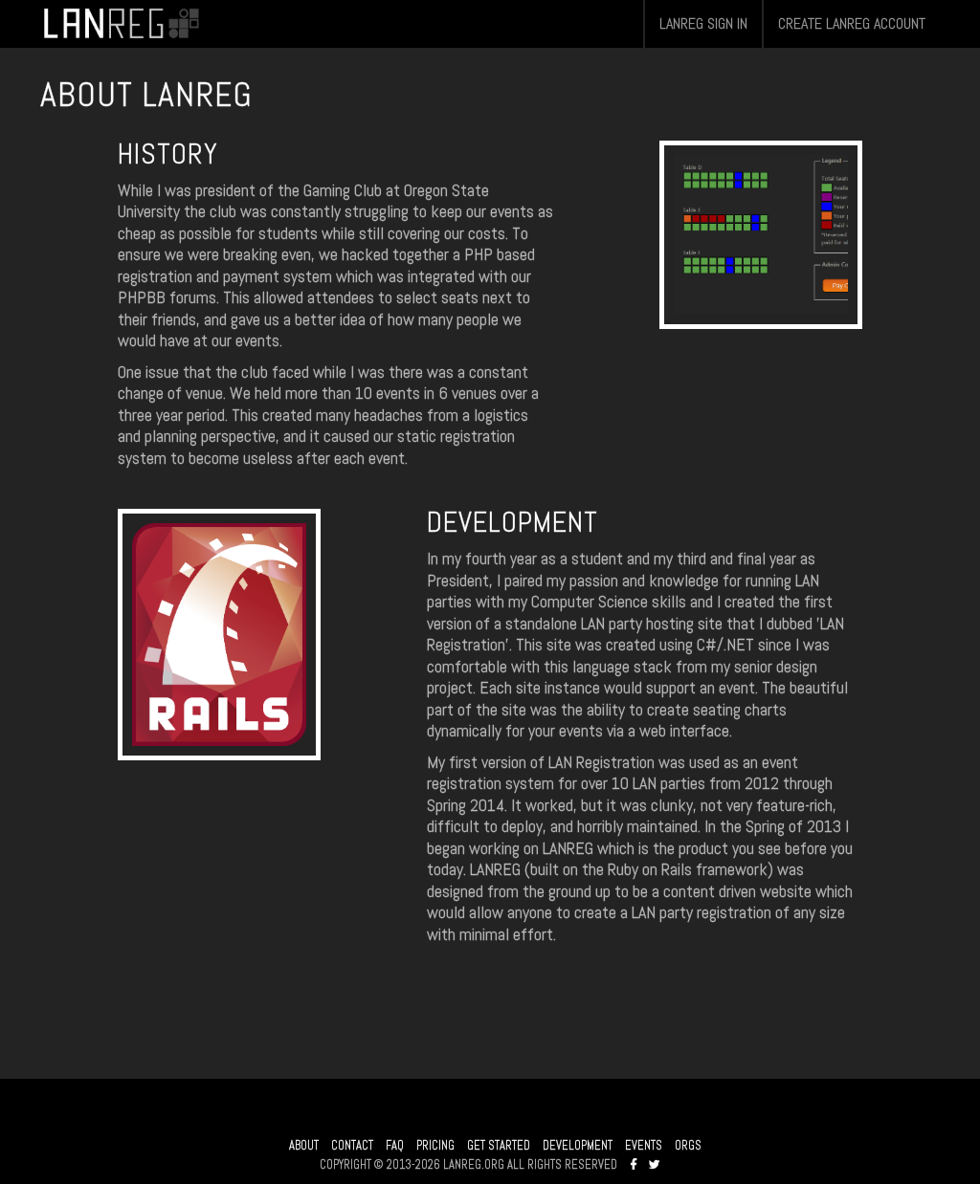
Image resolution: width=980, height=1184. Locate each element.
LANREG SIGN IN (703, 23)
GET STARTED (498, 1145)
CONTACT (352, 1145)
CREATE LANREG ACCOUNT (851, 23)
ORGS (688, 1145)
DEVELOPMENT (577, 1145)
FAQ (395, 1145)
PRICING (435, 1145)
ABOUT (304, 1145)
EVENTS (643, 1145)
